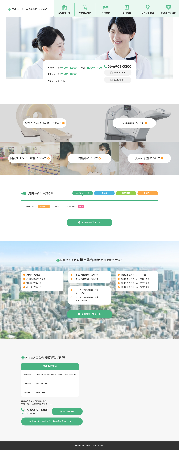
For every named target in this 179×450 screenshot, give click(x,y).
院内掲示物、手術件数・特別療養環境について (51, 421)
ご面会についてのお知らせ (64, 206)
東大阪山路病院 (33, 275)
